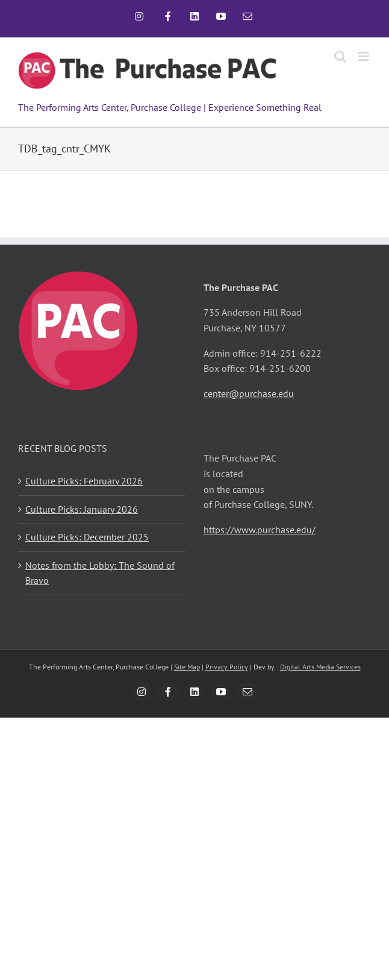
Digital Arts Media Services (320, 666)
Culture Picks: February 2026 (84, 481)
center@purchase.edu (249, 393)
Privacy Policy (226, 666)
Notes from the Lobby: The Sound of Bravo (100, 573)
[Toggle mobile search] (340, 56)
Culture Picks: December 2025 (87, 537)
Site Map (187, 666)
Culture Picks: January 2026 (81, 509)
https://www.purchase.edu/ (260, 530)
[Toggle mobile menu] (364, 56)
